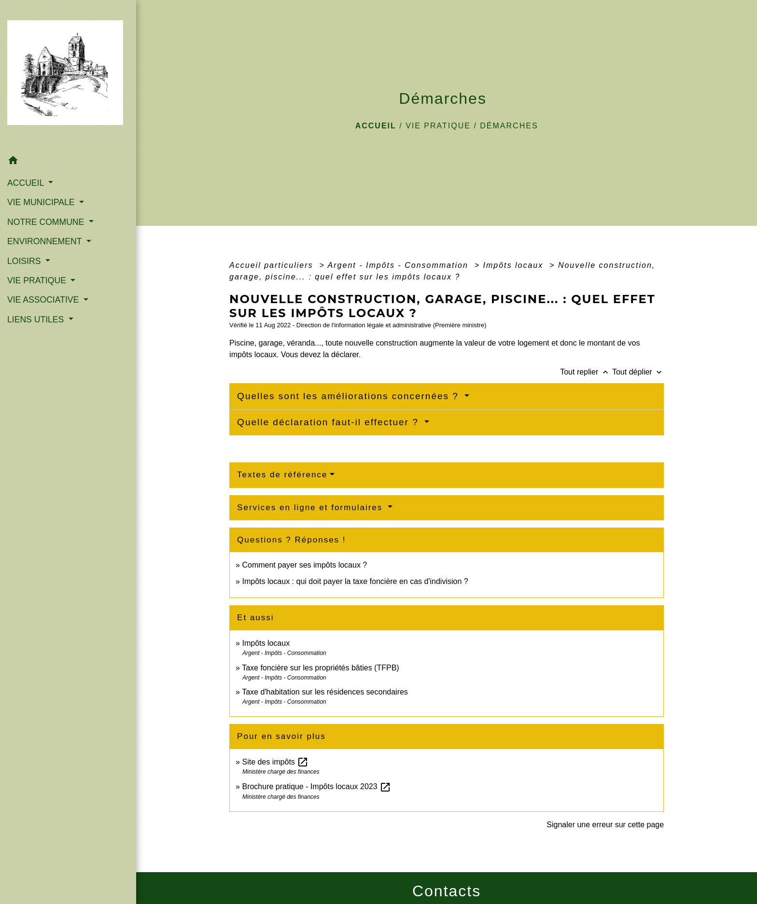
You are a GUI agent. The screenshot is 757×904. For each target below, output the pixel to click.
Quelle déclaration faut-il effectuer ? (329, 422)
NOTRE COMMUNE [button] (46, 222)
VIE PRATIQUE (438, 126)
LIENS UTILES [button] (36, 319)
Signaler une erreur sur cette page (605, 825)
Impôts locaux (514, 265)
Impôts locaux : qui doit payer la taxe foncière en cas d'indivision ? (355, 581)
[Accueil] (68, 75)
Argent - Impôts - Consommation (400, 265)
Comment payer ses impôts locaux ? (304, 565)
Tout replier (586, 372)
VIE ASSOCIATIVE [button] (44, 300)
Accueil (375, 126)
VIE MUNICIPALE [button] (42, 202)
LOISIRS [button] (25, 261)
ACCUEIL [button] (26, 183)
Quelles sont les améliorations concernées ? (349, 396)
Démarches (509, 126)
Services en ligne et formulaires (311, 507)
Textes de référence (282, 474)
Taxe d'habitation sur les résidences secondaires (325, 692)
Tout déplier (638, 372)
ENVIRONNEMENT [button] (45, 241)
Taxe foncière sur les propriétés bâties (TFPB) (320, 668)
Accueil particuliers (272, 265)
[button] (68, 162)
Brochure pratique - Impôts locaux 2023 (316, 786)
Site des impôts (275, 762)
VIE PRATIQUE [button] (38, 280)
